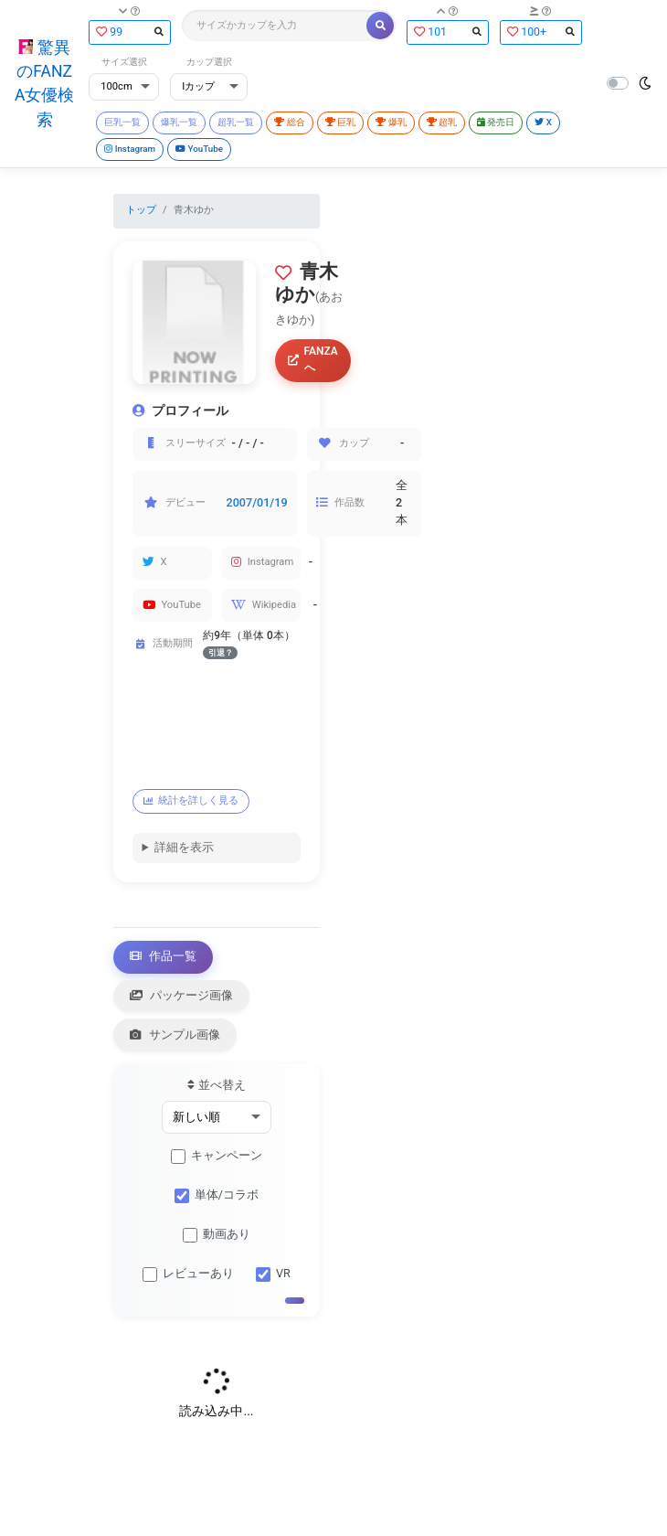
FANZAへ (313, 359)
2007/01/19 (257, 502)
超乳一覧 (235, 122)
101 (448, 31)
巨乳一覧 (122, 122)
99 (130, 31)
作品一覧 (163, 956)
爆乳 (391, 122)
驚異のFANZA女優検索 (44, 83)
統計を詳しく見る (191, 800)
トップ (141, 210)
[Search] (275, 25)
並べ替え (216, 1085)
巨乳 (340, 122)
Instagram (129, 149)
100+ (541, 31)
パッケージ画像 (182, 995)
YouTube (199, 149)
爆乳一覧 (179, 122)
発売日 (495, 122)
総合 (289, 122)
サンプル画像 (175, 1034)
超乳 (442, 122)
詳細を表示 (184, 847)
